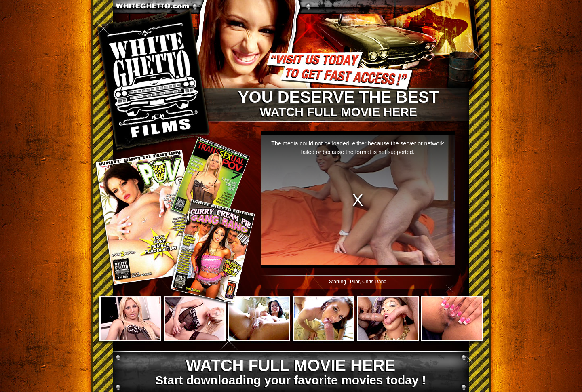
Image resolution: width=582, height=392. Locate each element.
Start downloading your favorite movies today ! (290, 372)
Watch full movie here (338, 104)
